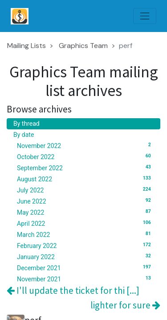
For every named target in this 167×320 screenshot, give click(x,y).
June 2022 (85, 201)
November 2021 (85, 279)
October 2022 (85, 156)
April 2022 (85, 223)
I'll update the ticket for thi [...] (73, 290)
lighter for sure (125, 305)
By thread (26, 123)
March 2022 (85, 234)
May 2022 (85, 212)
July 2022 (85, 190)
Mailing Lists (26, 45)
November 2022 (85, 145)
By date (23, 134)
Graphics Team (83, 45)
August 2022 (85, 179)
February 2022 (85, 245)
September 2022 (85, 168)
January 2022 (85, 256)
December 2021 (85, 268)
